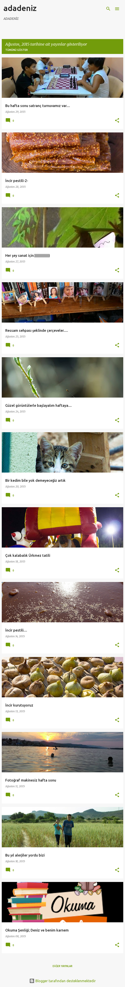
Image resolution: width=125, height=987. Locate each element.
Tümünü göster (16, 49)
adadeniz (20, 8)
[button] (117, 121)
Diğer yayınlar (62, 966)
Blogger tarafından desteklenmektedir (62, 981)
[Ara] (108, 9)
